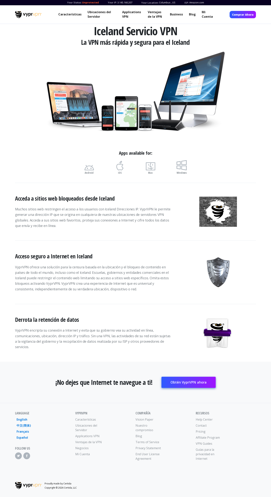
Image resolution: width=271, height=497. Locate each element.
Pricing (201, 431)
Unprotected (90, 2)
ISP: (186, 2)
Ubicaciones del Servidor (99, 14)
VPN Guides (204, 443)
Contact (201, 425)
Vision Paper (144, 419)
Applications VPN (131, 14)
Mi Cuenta (207, 14)
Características (69, 14)
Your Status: (74, 2)
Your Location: (149, 2)
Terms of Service (147, 442)
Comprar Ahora (242, 14)
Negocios (82, 448)
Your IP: (112, 2)
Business (176, 14)
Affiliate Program (208, 437)
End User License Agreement (148, 456)
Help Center (204, 419)
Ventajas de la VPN (155, 14)
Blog (192, 14)
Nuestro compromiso (144, 427)
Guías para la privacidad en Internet (205, 454)
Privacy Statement (148, 448)
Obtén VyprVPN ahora (189, 382)
